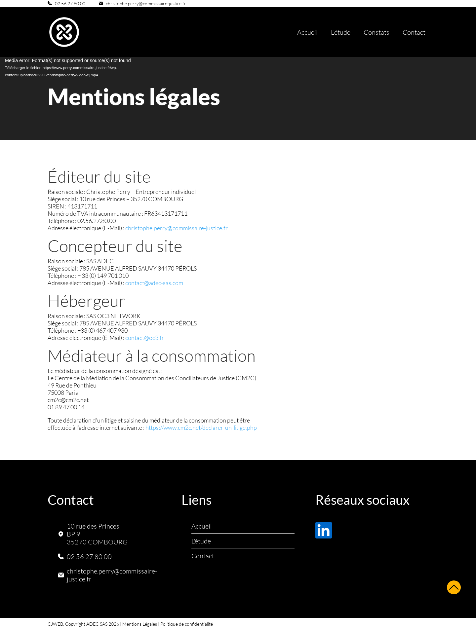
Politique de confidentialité (186, 624)
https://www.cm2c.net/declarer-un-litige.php (201, 427)
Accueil (307, 32)
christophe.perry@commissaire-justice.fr (146, 3)
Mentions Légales (139, 624)
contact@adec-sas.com (154, 282)
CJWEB (55, 624)
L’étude (340, 32)
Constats (376, 32)
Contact (414, 32)
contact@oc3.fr (144, 337)
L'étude (201, 541)
